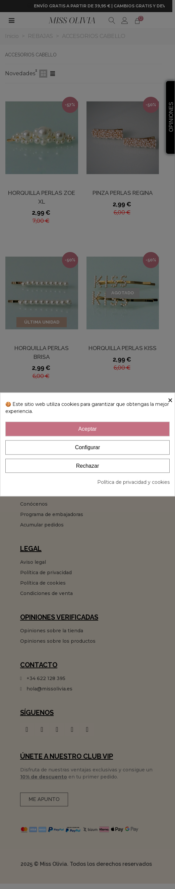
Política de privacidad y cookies (133, 482)
